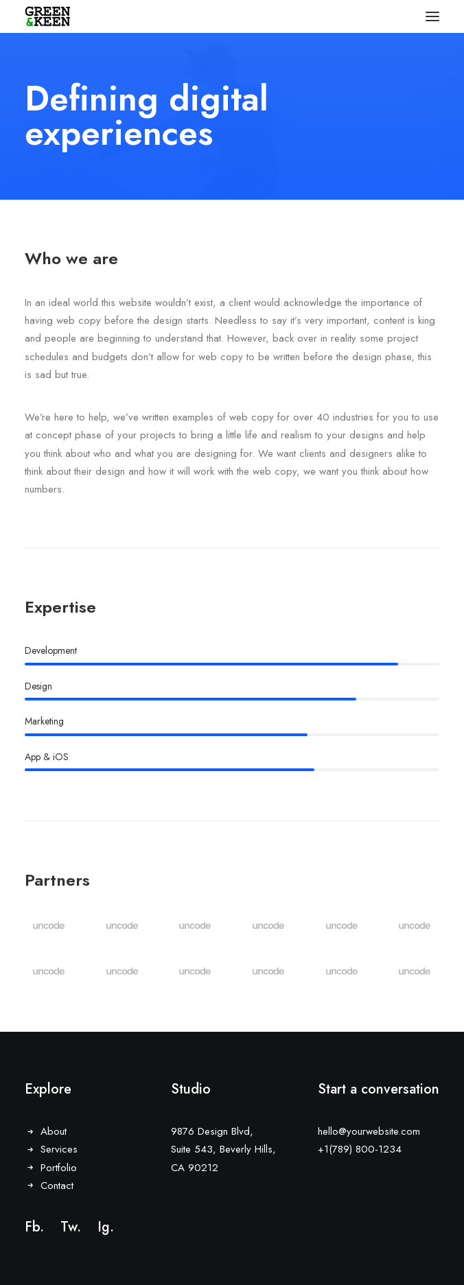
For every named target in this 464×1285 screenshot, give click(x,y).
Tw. (70, 1227)
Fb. (34, 1227)
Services (59, 1149)
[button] (432, 16)
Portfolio (58, 1167)
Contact (56, 1185)
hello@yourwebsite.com (369, 1131)
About (53, 1131)
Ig (103, 1227)
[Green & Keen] (48, 16)
